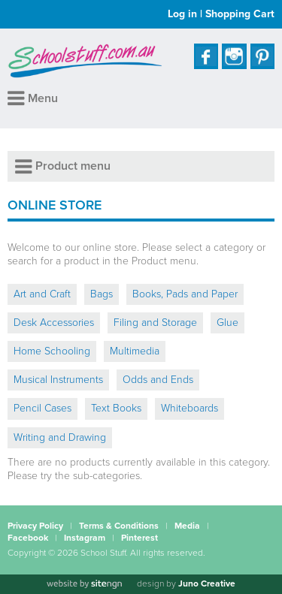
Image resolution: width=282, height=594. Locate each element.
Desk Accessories (54, 322)
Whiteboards (189, 408)
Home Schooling (52, 351)
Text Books (116, 408)
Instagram (84, 537)
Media (187, 525)
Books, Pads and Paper (185, 294)
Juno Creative (206, 583)
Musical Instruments (58, 379)
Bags (101, 294)
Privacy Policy (35, 525)
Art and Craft (42, 294)
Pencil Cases (42, 408)
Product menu (63, 165)
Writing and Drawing (60, 437)
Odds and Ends (158, 379)
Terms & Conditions (119, 525)
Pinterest (139, 537)
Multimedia (134, 351)
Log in (182, 14)
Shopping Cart (239, 14)
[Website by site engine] (84, 584)
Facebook (28, 537)
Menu (33, 98)
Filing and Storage (155, 322)
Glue (227, 322)
